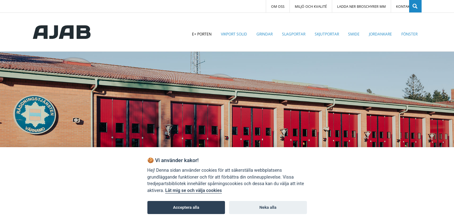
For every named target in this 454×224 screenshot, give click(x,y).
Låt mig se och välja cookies (193, 190)
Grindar (264, 34)
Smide (354, 34)
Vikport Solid (234, 34)
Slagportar (293, 34)
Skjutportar (327, 34)
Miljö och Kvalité (311, 6)
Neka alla (268, 207)
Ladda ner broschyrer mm (361, 6)
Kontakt (404, 6)
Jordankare (380, 34)
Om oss (277, 6)
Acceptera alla (186, 207)
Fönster (409, 34)
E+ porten (202, 34)
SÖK (415, 6)
